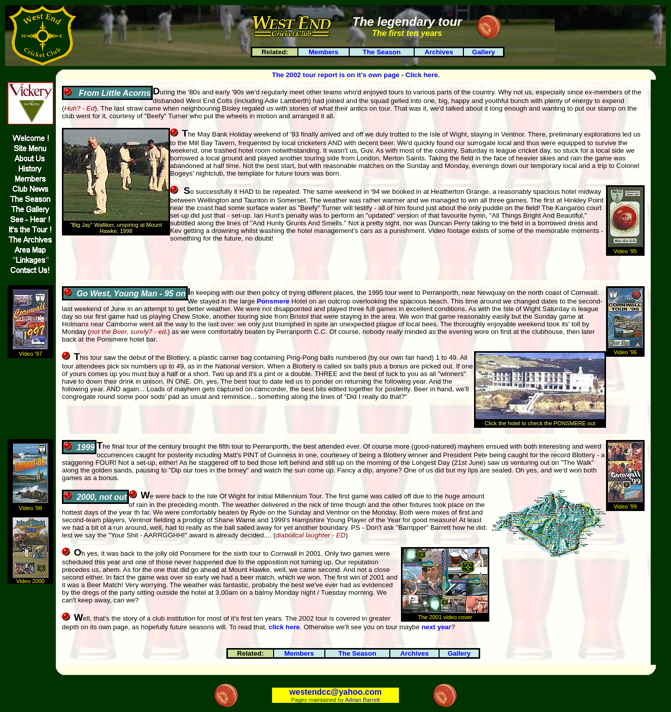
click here (284, 627)
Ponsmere (273, 301)
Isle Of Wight (226, 496)
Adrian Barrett (362, 700)
